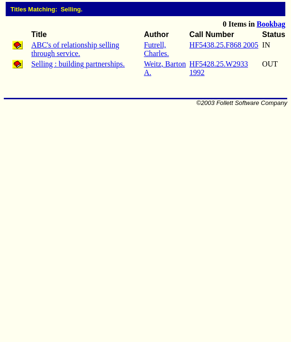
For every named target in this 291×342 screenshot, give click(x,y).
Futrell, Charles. (156, 49)
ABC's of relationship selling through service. (75, 49)
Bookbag (271, 24)
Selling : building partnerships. (78, 64)
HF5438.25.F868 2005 (224, 45)
